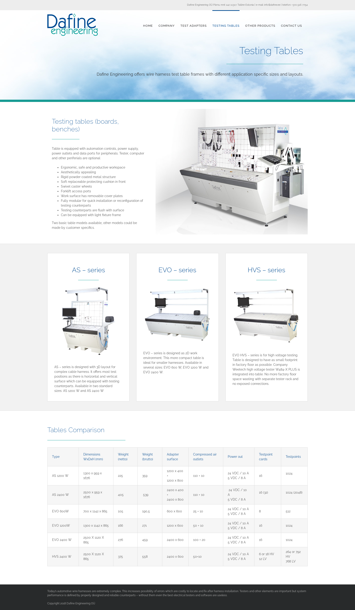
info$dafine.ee (272, 4)
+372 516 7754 (300, 4)
